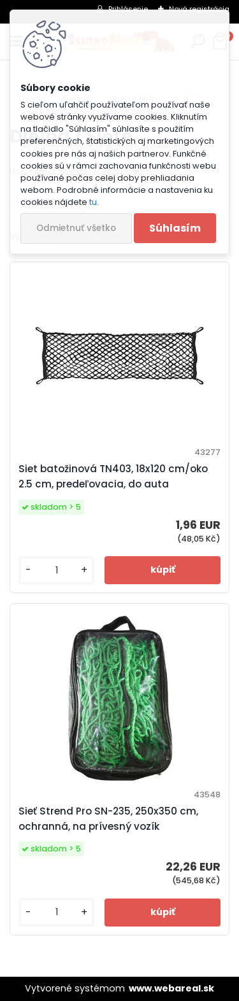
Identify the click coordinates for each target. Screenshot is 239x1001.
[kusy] (56, 570)
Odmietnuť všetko (76, 228)
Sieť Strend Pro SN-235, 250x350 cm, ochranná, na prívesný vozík (108, 818)
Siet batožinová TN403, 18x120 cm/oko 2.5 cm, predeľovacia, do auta (113, 476)
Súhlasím (175, 228)
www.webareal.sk (171, 988)
